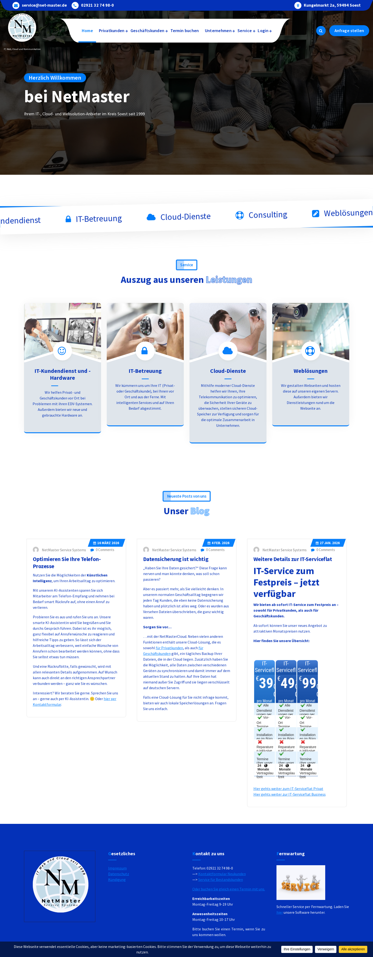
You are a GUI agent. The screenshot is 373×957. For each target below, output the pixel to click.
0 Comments (102, 680)
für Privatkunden (169, 778)
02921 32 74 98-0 (97, 4)
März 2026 (106, 673)
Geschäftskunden (148, 30)
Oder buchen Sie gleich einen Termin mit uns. (228, 933)
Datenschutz (118, 917)
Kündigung (117, 923)
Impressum (117, 912)
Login (263, 30)
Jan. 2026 (328, 673)
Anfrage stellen (349, 30)
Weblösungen (311, 439)
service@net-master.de (44, 4)
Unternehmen (218, 30)
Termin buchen (184, 30)
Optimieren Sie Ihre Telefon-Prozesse (67, 693)
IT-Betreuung (145, 439)
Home (87, 30)
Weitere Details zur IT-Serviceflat (292, 689)
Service (244, 30)
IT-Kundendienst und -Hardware (62, 442)
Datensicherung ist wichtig (175, 689)
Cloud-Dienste (228, 439)
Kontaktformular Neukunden (222, 917)
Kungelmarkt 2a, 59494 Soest (332, 4)
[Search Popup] (321, 30)
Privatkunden (112, 30)
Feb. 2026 (218, 673)
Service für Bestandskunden (220, 923)
